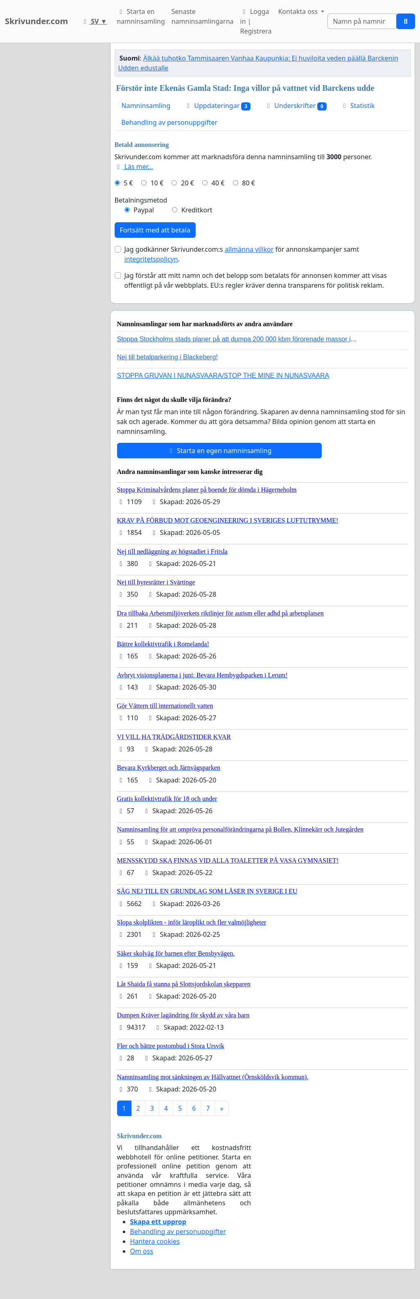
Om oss (142, 1251)
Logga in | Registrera (256, 21)
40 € (218, 182)
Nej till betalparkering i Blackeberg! (167, 357)
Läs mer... (134, 166)
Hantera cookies (155, 1241)
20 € (187, 182)
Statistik (358, 105)
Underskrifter (295, 106)
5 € (128, 182)
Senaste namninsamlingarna (203, 16)
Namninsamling (146, 105)
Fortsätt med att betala (155, 230)
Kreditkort (196, 209)
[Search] (362, 21)
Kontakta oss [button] (298, 11)
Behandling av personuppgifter (170, 122)
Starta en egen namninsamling (219, 450)
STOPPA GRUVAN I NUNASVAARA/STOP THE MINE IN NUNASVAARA (223, 375)
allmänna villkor (249, 249)
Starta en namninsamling (141, 16)
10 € (157, 182)
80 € (248, 182)
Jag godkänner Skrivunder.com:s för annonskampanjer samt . (241, 254)
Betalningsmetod (141, 200)
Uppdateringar (217, 106)
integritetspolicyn (151, 259)
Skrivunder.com (36, 21)
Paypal (143, 209)
